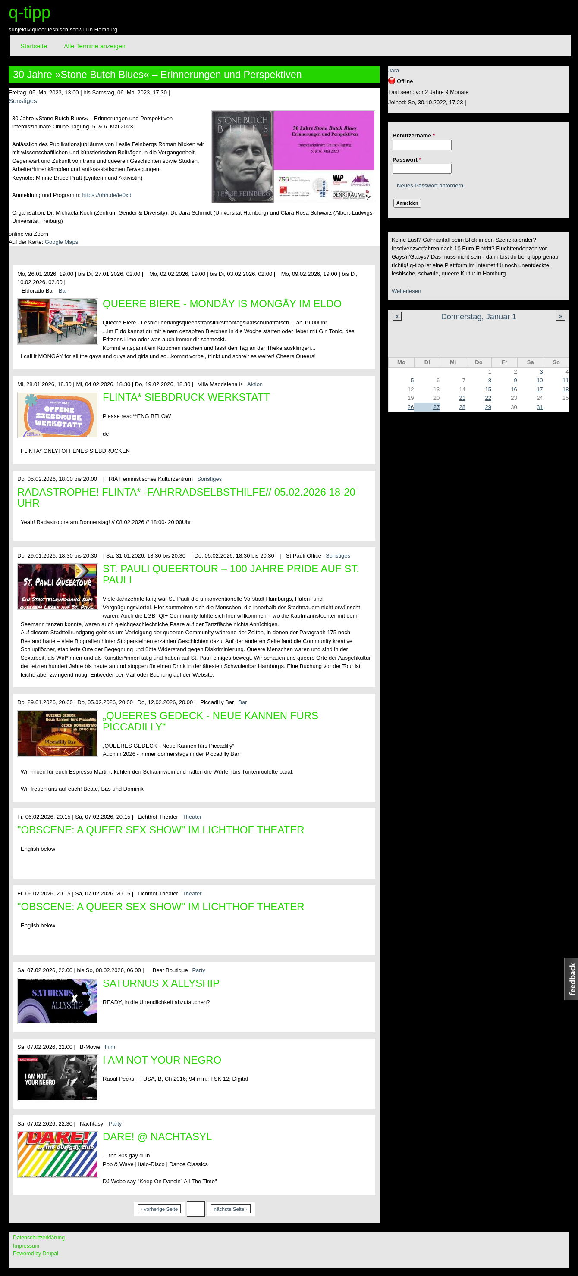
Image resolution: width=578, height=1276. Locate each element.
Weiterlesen (406, 291)
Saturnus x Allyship (161, 983)
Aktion (255, 384)
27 (437, 407)
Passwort (407, 159)
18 (565, 389)
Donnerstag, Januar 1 (479, 316)
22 (488, 398)
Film (110, 1047)
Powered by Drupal (35, 1254)
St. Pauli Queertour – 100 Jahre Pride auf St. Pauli (231, 574)
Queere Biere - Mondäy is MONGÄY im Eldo (222, 303)
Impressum (26, 1246)
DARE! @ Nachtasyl (157, 1136)
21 (462, 398)
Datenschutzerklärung (39, 1238)
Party (198, 970)
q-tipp (30, 12)
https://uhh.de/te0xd (107, 195)
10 (540, 380)
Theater (192, 817)
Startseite (34, 46)
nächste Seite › (231, 1209)
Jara (393, 70)
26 (411, 407)
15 (488, 389)
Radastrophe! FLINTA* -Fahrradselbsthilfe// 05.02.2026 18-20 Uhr (186, 497)
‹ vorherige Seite (159, 1209)
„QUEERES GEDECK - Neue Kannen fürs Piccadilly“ (210, 721)
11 (565, 380)
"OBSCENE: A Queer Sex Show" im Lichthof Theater (161, 830)
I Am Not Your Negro (162, 1060)
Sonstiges (23, 100)
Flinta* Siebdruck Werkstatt (186, 397)
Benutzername (414, 135)
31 (540, 407)
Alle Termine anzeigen (95, 46)
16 (514, 389)
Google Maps (61, 242)
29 (488, 407)
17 (540, 389)
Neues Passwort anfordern (430, 185)
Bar (63, 290)
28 (462, 407)
